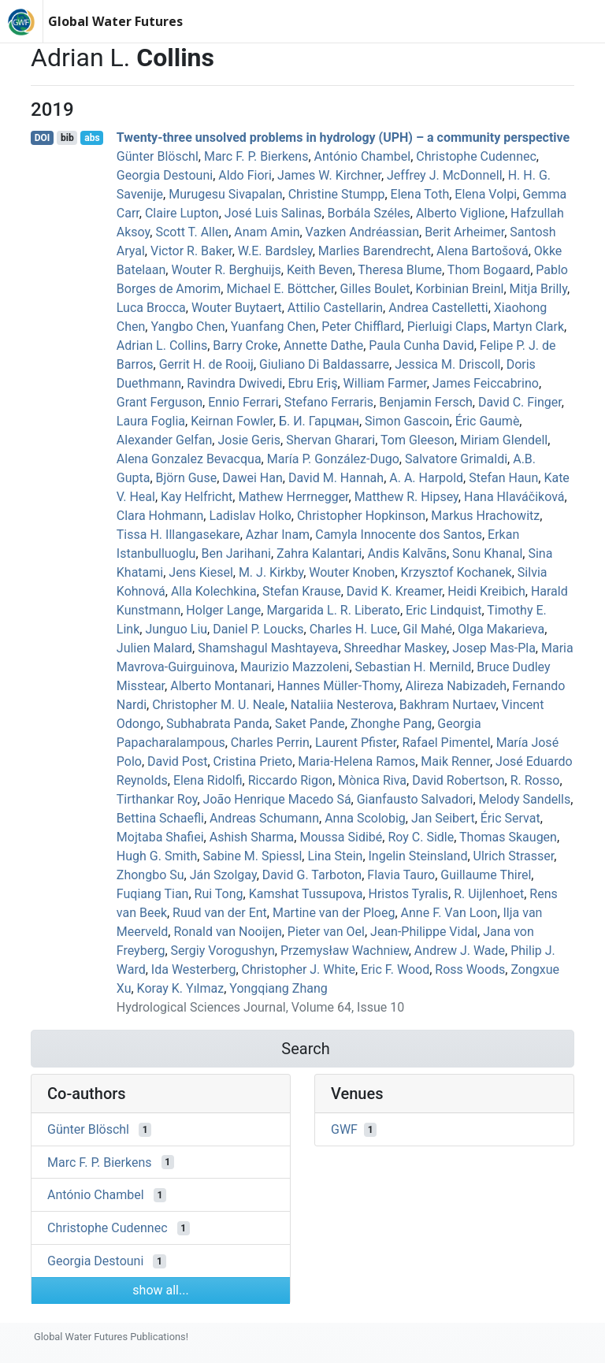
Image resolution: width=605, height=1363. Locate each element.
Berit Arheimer (464, 232)
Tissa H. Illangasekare (178, 534)
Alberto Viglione (460, 213)
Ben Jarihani (236, 553)
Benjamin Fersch (426, 402)
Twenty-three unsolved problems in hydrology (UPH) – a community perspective (343, 137)
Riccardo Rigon (290, 780)
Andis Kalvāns (406, 553)
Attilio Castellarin (335, 307)
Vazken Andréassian (362, 232)
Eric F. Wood (395, 969)
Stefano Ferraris (328, 402)
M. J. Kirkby (271, 572)
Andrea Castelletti (438, 307)
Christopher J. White (298, 969)
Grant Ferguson (159, 402)
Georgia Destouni (165, 175)
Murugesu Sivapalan (225, 194)
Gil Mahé (427, 629)
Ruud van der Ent (220, 912)
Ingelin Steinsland (418, 856)
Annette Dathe (323, 345)
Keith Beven (320, 269)
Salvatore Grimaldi (456, 458)
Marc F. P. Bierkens (256, 156)
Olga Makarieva (501, 629)
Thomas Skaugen (508, 837)
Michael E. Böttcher (280, 288)
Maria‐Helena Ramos (356, 761)
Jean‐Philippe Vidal (423, 931)
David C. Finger (520, 402)
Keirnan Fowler (232, 421)
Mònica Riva (372, 780)
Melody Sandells (525, 799)
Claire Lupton (182, 213)
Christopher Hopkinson (361, 515)
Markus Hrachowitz (485, 515)
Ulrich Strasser (514, 856)
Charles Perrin (270, 742)
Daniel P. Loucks (258, 629)
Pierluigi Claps (447, 326)
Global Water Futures (115, 21)
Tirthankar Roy (157, 799)
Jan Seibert (443, 818)
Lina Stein (334, 856)
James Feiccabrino (485, 383)
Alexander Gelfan (165, 440)
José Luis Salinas (273, 213)
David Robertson (458, 780)
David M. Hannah (336, 477)
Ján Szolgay (223, 874)
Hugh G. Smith (157, 856)
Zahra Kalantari (319, 553)
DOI (42, 137)
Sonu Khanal (487, 553)
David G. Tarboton (312, 874)
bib (67, 137)
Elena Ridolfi (208, 780)
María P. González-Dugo (333, 458)
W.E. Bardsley (275, 250)
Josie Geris (248, 440)
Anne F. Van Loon (449, 912)
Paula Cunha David (421, 345)
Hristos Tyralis (409, 893)
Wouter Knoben (352, 572)
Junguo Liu (176, 629)
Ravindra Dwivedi (234, 383)
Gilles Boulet (375, 288)
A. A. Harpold (426, 477)
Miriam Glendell (503, 440)
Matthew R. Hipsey (406, 496)
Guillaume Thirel (485, 874)
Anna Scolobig (365, 818)
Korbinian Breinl (460, 288)
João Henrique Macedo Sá (277, 799)
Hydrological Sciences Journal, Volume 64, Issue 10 (260, 1007)
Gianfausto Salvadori (415, 799)
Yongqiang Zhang (278, 988)
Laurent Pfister (355, 742)
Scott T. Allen (191, 232)
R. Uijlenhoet (489, 893)
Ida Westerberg (193, 969)
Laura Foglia (151, 421)
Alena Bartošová (482, 250)
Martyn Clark (528, 326)
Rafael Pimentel (446, 742)
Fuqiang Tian (153, 893)
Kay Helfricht (196, 496)
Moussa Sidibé (340, 837)
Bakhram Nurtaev (447, 704)
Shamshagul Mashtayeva (268, 648)
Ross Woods (470, 969)
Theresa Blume (400, 269)
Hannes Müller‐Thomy (338, 685)
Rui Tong (219, 893)
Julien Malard (154, 648)
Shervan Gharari (330, 440)
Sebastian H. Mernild (413, 666)
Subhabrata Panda (217, 723)
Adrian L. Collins (162, 345)
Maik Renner (455, 761)
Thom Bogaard (488, 269)
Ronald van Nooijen (227, 931)
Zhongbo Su (150, 874)
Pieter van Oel (326, 931)
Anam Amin (266, 232)
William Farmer (385, 383)
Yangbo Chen (187, 326)
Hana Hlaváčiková (514, 496)
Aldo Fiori (245, 175)
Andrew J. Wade (459, 950)
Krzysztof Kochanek (456, 572)
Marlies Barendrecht (374, 250)
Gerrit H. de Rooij (206, 364)
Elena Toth (420, 194)
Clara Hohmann (160, 515)
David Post (177, 761)
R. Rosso (535, 780)
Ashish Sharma (252, 837)
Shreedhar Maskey (395, 648)
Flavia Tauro (401, 874)
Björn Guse (186, 477)
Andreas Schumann (264, 818)
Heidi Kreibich (486, 591)
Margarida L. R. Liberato (332, 610)
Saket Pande (310, 723)
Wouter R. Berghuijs (225, 269)
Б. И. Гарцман (319, 421)
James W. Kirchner (329, 175)
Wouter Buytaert (236, 307)
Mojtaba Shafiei (160, 837)
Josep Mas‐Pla (494, 648)
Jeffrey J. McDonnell (445, 175)
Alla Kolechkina (214, 591)
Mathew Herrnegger (293, 496)
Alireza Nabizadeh (456, 685)
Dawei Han (252, 477)
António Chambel (362, 156)
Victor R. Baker (191, 250)
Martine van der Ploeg (334, 912)
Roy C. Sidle (421, 837)
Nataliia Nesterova (342, 704)
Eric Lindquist (443, 610)
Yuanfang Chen (273, 326)
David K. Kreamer (394, 591)
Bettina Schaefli (160, 818)
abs (91, 137)
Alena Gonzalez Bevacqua (189, 458)
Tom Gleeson (417, 440)
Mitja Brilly (538, 288)
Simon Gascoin (407, 421)
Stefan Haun (503, 477)
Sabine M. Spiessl (252, 856)
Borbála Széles (369, 213)
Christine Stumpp (336, 194)
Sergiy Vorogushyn (223, 950)
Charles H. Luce (354, 629)
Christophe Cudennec (476, 156)
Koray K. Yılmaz (181, 988)
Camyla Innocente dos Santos (398, 534)
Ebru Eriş (313, 383)
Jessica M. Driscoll (447, 364)
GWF (344, 1129)
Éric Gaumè (487, 421)
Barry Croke (245, 345)
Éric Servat (510, 818)
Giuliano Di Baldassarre (324, 364)
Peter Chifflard (361, 326)
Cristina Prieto (253, 761)
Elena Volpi (486, 194)
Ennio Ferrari (243, 402)
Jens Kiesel (200, 572)
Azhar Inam (278, 534)
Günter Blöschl (158, 156)
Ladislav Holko (250, 515)
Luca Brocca (151, 307)
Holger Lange (223, 610)
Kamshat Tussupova (306, 893)
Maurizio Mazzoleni (294, 666)
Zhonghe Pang (391, 723)
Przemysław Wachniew (344, 950)
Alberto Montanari (221, 685)
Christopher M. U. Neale (218, 704)
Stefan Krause (301, 591)
